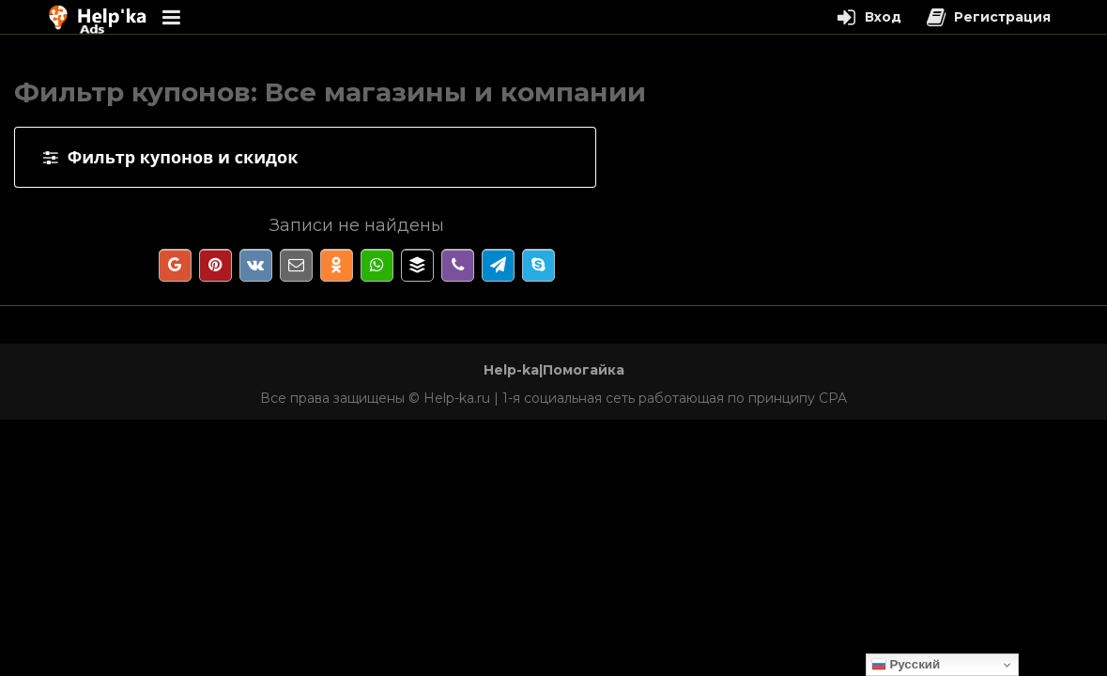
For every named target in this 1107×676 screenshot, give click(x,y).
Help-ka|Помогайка (554, 369)
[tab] (305, 157)
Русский (906, 664)
